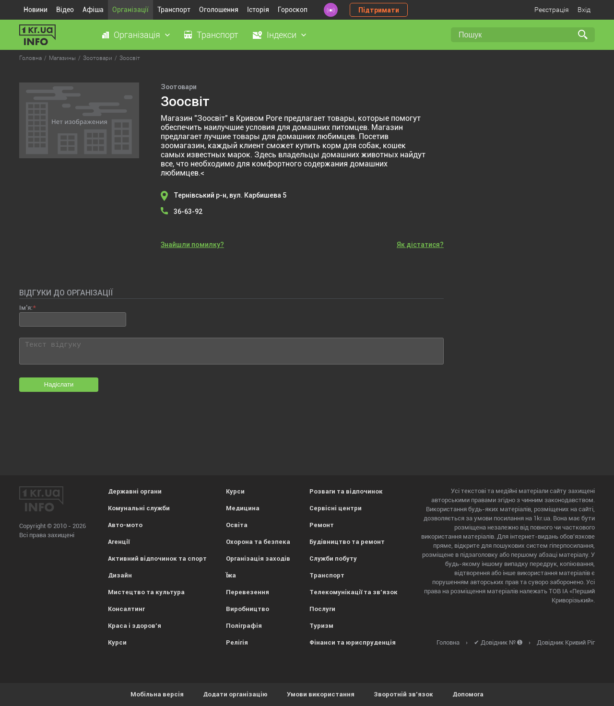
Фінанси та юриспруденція (352, 642)
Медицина (243, 508)
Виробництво (247, 608)
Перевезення (247, 592)
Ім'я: (25, 307)
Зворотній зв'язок (403, 694)
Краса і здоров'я (134, 625)
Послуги (322, 608)
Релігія (237, 642)
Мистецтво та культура (146, 592)
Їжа (231, 575)
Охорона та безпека (258, 541)
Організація (137, 35)
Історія (258, 9)
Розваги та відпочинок (346, 491)
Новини (35, 9)
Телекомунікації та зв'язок (353, 592)
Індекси (281, 35)
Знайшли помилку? (192, 244)
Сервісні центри (335, 508)
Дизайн (120, 575)
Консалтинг (126, 608)
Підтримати (378, 10)
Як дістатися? (420, 244)
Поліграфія (244, 625)
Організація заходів (258, 558)
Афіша (93, 9)
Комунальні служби (139, 508)
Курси (117, 642)
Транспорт (173, 9)
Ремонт (321, 525)
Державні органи (135, 491)
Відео (65, 9)
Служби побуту (333, 558)
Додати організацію (235, 694)
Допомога (468, 694)
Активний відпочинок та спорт (157, 558)
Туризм (321, 625)
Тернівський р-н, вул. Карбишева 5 (230, 195)
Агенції (119, 541)
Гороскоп (292, 9)
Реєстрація (551, 9)
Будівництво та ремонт (347, 541)
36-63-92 (188, 211)
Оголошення (218, 9)
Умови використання (320, 694)
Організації (130, 9)
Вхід (584, 9)
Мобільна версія (157, 694)
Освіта (237, 525)
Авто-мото (125, 525)
